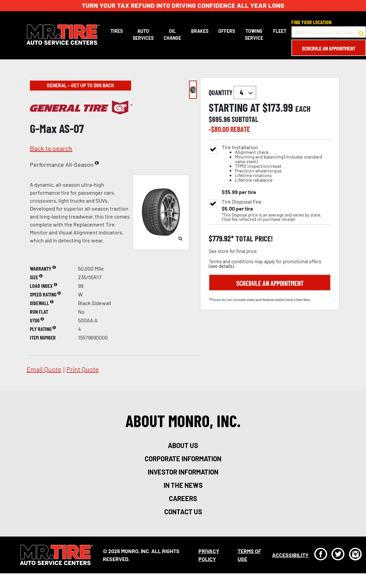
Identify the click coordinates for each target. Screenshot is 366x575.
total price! (253, 238)
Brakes (199, 31)
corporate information (183, 459)
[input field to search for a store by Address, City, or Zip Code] (328, 32)
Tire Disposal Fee (241, 201)
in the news (183, 485)
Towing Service (254, 34)
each (303, 109)
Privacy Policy (208, 555)
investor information (183, 472)
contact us (183, 512)
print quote (82, 369)
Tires (116, 31)
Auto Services (143, 34)
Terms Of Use (249, 555)
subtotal (245, 119)
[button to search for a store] (361, 32)
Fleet (279, 31)
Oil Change (172, 34)
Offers (226, 31)
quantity (232, 92)
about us (183, 445)
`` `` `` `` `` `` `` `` (245, 92)
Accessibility (290, 555)
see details (221, 266)
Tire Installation (276, 164)
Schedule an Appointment (328, 48)
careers (183, 498)
